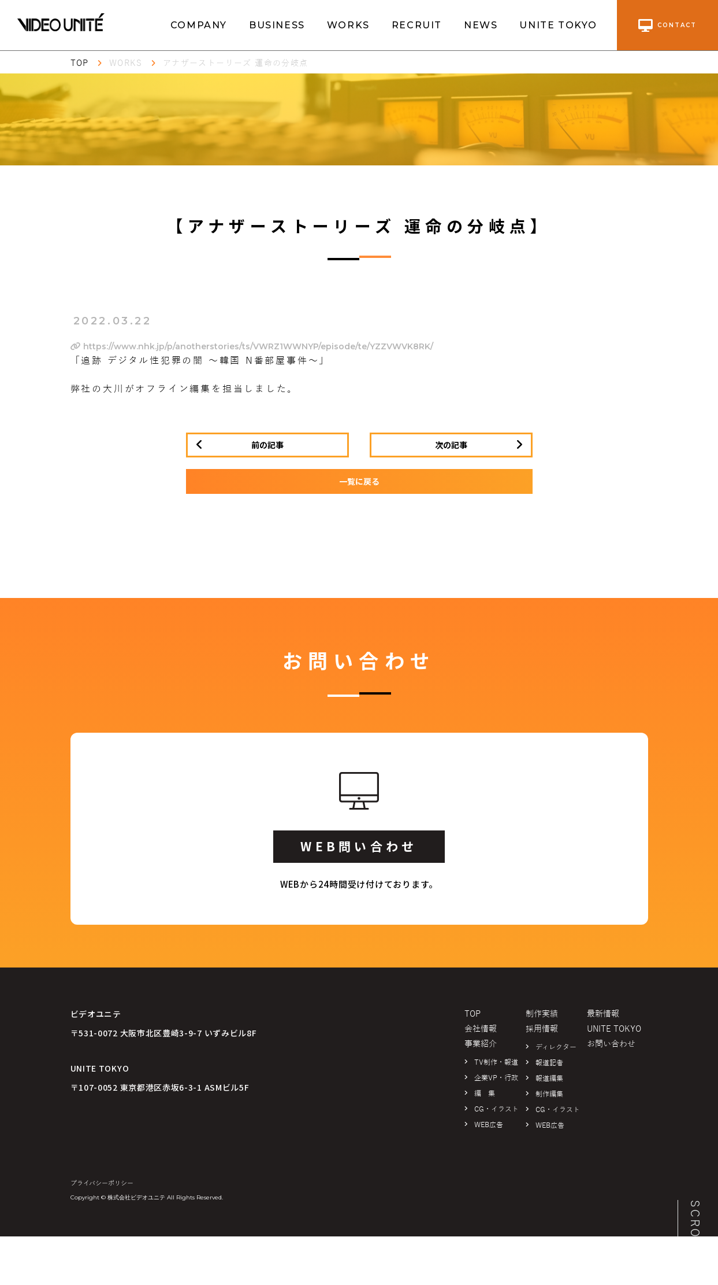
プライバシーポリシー (101, 1183)
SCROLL (695, 1228)
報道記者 (549, 1063)
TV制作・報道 (496, 1062)
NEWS (480, 25)
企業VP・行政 (496, 1078)
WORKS (348, 25)
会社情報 (480, 1029)
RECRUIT (417, 25)
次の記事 (451, 445)
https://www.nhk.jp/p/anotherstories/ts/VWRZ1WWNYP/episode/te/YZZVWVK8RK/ (251, 346)
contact (667, 25)
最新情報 (603, 1014)
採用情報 (542, 1029)
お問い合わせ (611, 1044)
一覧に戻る (359, 481)
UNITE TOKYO (558, 25)
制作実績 (542, 1014)
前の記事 (267, 445)
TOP (79, 63)
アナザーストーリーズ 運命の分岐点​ (235, 63)
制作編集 (549, 1094)
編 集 (484, 1094)
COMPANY (198, 25)
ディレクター (555, 1047)
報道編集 (549, 1078)
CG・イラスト (496, 1109)
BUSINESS (277, 25)
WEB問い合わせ (358, 846)
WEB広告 (488, 1125)
